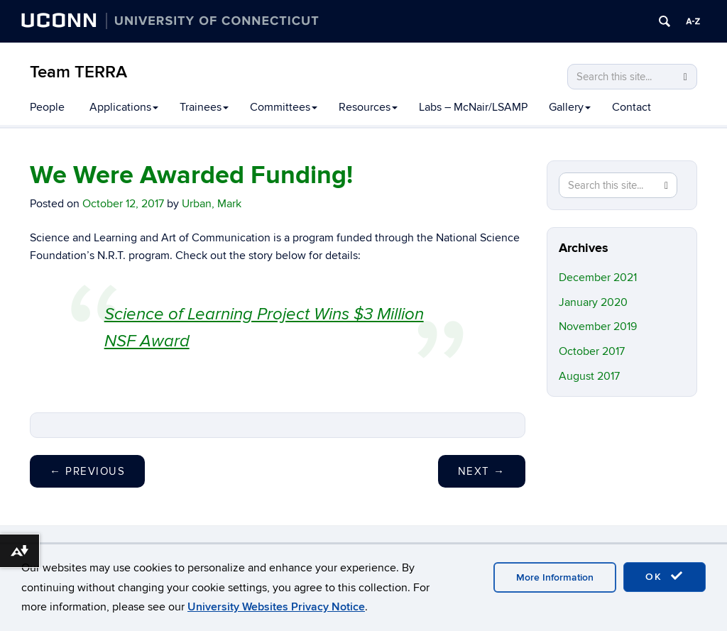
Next (481, 471)
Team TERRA (78, 72)
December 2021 (598, 277)
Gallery (570, 107)
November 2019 (598, 326)
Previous (87, 471)
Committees (283, 107)
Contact (631, 107)
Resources (368, 107)
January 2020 (593, 302)
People (47, 107)
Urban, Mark (211, 204)
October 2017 (592, 351)
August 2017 (589, 376)
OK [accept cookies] (664, 576)
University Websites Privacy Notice (276, 607)
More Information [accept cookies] (555, 577)
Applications (123, 107)
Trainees (204, 107)
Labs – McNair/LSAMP (473, 107)
